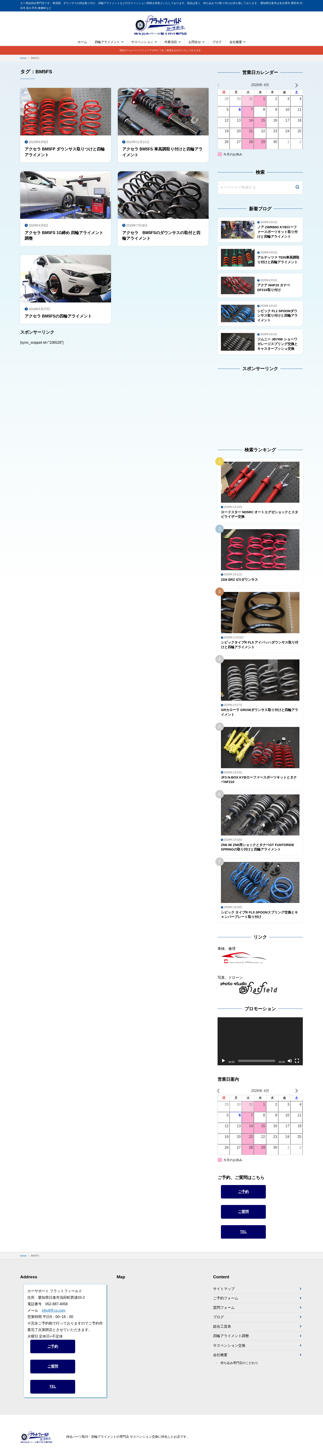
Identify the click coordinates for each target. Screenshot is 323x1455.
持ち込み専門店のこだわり (239, 1368)
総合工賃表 (222, 1331)
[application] (260, 1046)
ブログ (217, 42)
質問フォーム (224, 1312)
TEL (243, 1236)
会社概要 (235, 42)
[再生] (223, 1065)
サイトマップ (224, 1293)
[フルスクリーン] (297, 1065)
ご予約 (243, 1196)
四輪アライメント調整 (231, 1341)
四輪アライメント (107, 42)
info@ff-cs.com (54, 1315)
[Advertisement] (246, 407)
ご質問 (243, 1216)
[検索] (297, 187)
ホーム (82, 42)
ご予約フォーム (225, 1303)
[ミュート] (290, 1065)
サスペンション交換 (229, 1350)
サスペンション (142, 42)
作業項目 (170, 42)
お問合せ (194, 42)
